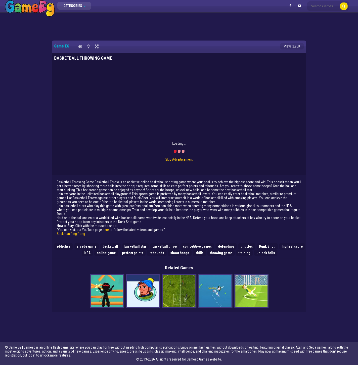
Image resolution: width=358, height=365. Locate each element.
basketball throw (164, 246)
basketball (110, 246)
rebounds (156, 253)
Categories (76, 6)
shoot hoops (179, 253)
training (244, 253)
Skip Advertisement (179, 159)
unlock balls (266, 253)
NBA (87, 253)
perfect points (132, 253)
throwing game (221, 253)
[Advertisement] (179, 26)
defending (226, 246)
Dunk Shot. (267, 246)
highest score (292, 246)
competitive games (197, 246)
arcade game (86, 246)
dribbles (246, 246)
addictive (63, 246)
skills (199, 253)
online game (106, 253)
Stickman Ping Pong (71, 234)
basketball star (135, 246)
